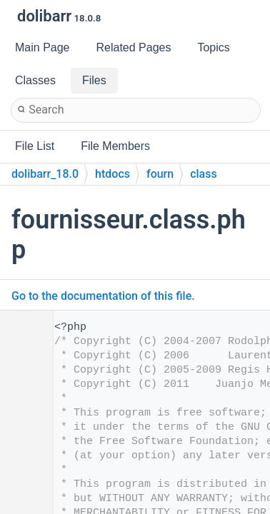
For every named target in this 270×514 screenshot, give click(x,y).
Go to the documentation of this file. (103, 296)
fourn (160, 174)
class (203, 174)
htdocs (112, 174)
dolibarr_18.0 (45, 174)
